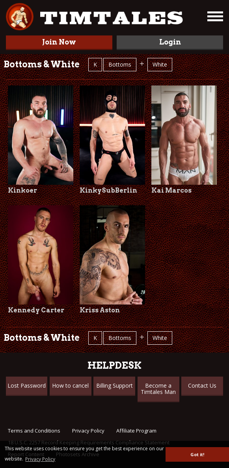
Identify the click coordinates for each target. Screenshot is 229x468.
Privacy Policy (88, 430)
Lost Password (26, 385)
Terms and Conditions (34, 430)
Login (170, 42)
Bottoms (119, 64)
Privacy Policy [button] (40, 459)
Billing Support (114, 385)
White (160, 64)
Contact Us (202, 385)
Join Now (59, 42)
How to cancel (70, 385)
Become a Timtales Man (158, 389)
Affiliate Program (136, 430)
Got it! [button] (197, 454)
